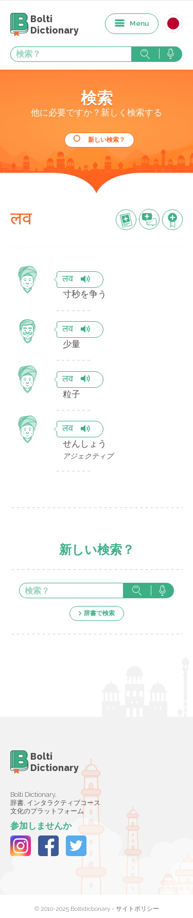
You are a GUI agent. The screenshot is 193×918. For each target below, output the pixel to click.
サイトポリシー (137, 908)
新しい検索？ (106, 139)
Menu (139, 23)
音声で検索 (170, 54)
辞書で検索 (99, 613)
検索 (145, 54)
